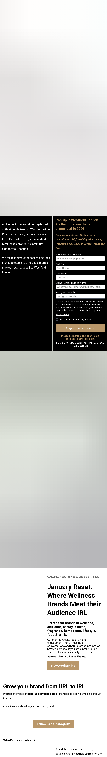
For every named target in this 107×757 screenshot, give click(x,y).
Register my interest (80, 301)
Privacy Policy (62, 287)
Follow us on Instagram (53, 670)
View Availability (63, 612)
